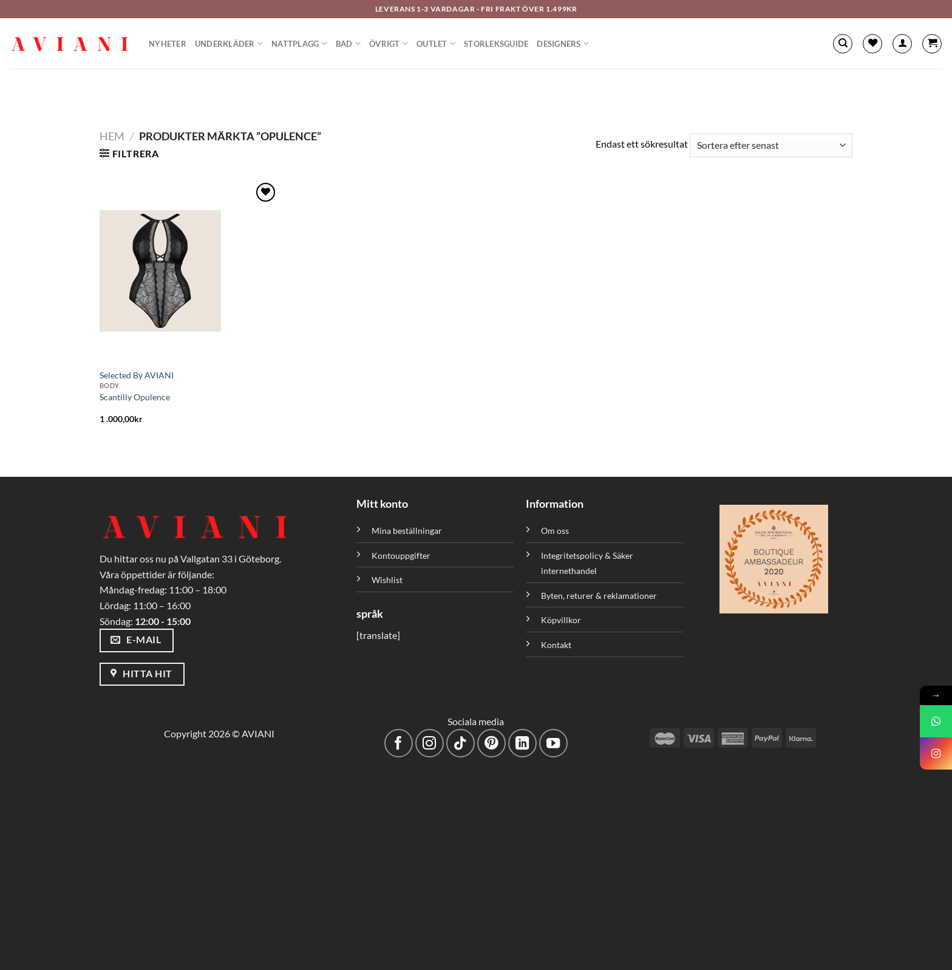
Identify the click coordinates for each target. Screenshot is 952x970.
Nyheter (167, 44)
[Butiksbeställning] (771, 145)
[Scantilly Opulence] (189, 271)
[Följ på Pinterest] (491, 743)
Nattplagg (299, 43)
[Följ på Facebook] (398, 743)
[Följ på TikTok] (460, 743)
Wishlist (387, 580)
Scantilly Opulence (135, 397)
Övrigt (388, 43)
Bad (348, 43)
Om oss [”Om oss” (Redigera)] (555, 530)
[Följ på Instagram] (429, 743)
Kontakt (556, 645)
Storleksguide (496, 44)
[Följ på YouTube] (553, 743)
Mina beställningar (408, 530)
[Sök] (842, 43)
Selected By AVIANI (137, 375)
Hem (112, 136)
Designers (563, 43)
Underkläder (229, 43)
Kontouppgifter (401, 555)
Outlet (435, 43)
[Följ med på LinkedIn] (522, 743)
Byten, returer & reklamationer (599, 595)
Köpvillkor (561, 620)
